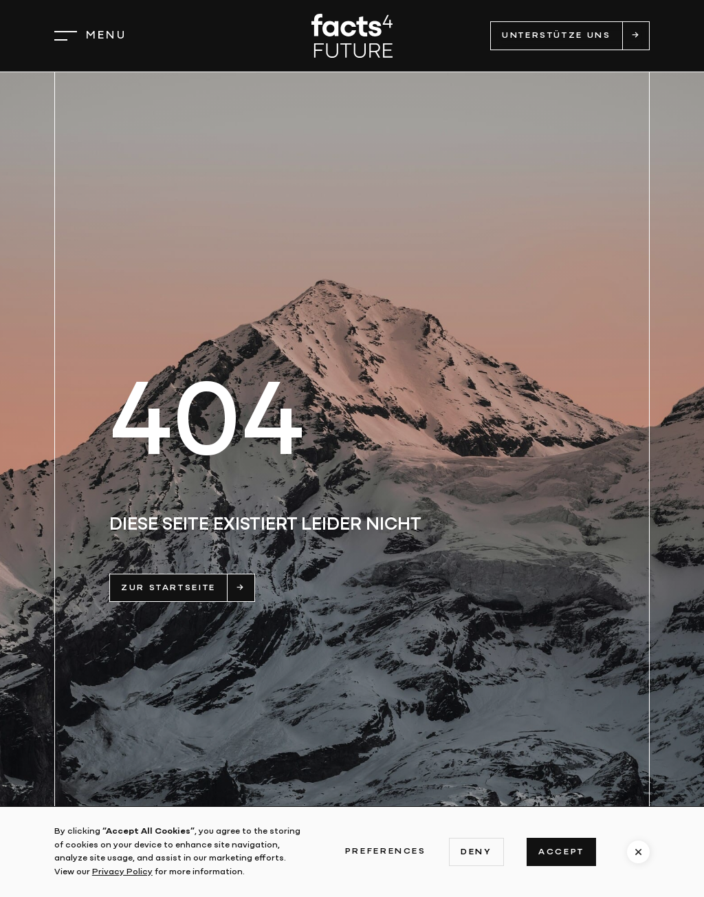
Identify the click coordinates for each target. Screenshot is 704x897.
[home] (352, 35)
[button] (90, 36)
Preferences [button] (385, 851)
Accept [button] (561, 851)
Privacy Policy (122, 871)
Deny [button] (476, 851)
